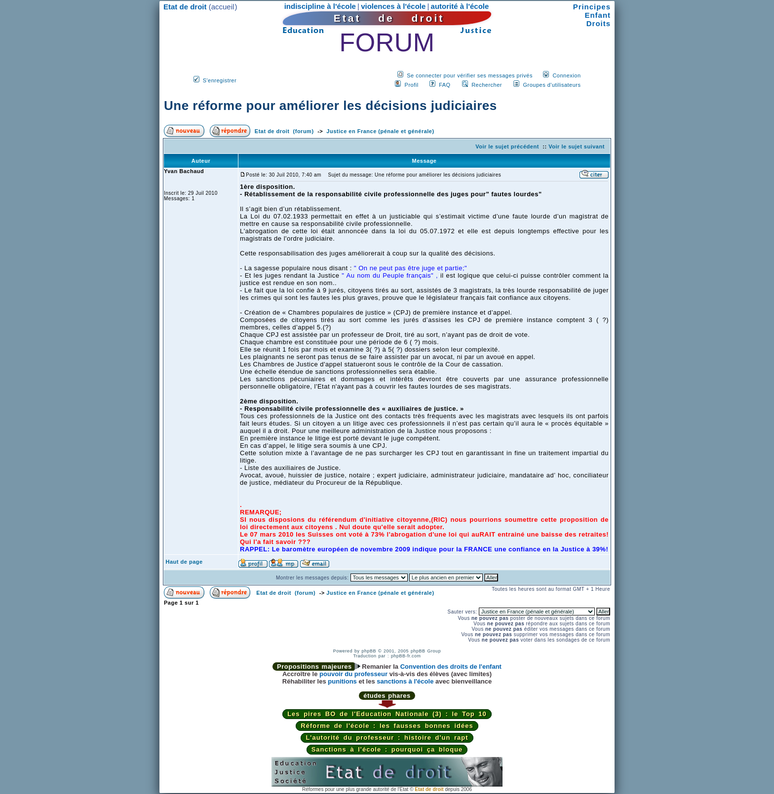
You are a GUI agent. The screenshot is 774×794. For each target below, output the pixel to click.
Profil (412, 85)
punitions (342, 681)
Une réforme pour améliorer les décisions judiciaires (330, 105)
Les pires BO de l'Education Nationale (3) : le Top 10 (387, 714)
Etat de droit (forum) (284, 131)
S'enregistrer (220, 80)
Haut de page (184, 562)
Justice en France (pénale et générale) (380, 131)
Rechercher (486, 85)
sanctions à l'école (405, 681)
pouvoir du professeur (353, 674)
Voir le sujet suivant (576, 146)
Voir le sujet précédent (507, 146)
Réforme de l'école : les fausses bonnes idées (387, 725)
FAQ (445, 85)
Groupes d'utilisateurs (551, 85)
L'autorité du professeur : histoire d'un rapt (387, 737)
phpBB (368, 651)
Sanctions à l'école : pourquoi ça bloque (387, 749)
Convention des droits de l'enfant (451, 666)
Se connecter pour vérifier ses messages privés (470, 75)
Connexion (566, 75)
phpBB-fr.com (406, 655)
